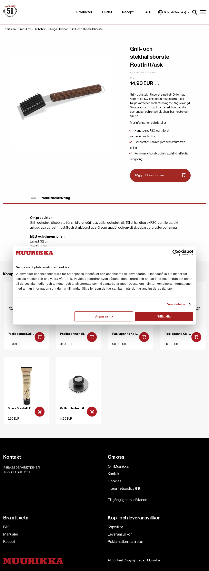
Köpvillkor (115, 527)
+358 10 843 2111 (16, 472)
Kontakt (114, 474)
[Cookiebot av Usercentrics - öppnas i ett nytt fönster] (175, 252)
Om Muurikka (118, 466)
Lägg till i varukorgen (160, 175)
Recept (128, 12)
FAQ (146, 12)
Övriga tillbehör (58, 29)
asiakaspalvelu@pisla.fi (21, 467)
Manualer (10, 534)
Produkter (84, 12)
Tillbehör (40, 29)
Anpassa (104, 316)
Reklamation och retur (125, 541)
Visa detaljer (176, 304)
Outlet (107, 12)
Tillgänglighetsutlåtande (127, 500)
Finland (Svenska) (174, 12)
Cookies (114, 481)
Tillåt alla (163, 316)
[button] (194, 12)
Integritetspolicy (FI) (124, 488)
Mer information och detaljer (148, 122)
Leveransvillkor (120, 534)
